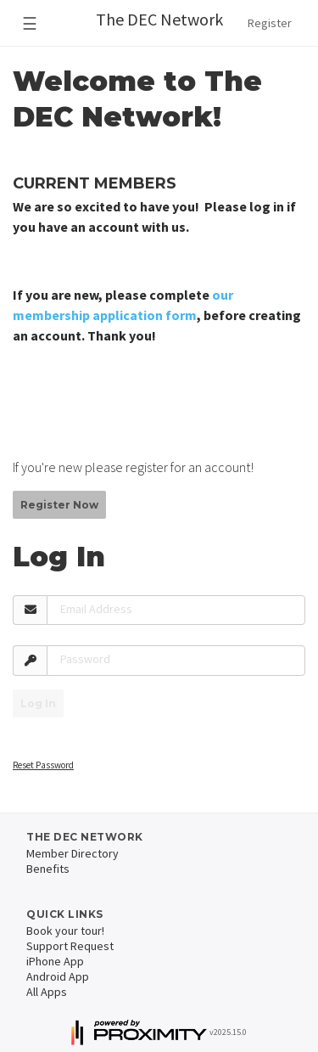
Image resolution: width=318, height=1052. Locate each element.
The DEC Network (159, 19)
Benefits (48, 868)
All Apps (46, 991)
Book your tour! (65, 930)
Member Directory (72, 853)
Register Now (59, 504)
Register (270, 23)
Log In (38, 703)
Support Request (70, 946)
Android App (57, 976)
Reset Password (43, 765)
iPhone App (55, 961)
